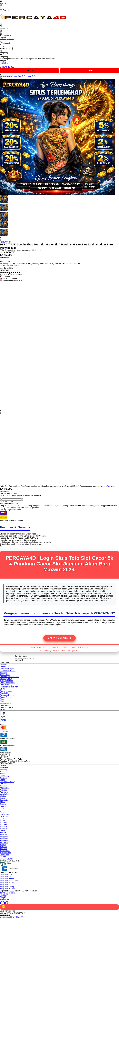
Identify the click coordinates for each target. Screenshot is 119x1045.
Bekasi (2, 774)
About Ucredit (5, 703)
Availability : (5, 278)
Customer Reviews (7, 695)
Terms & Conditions (8, 893)
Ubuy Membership (7, 683)
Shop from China (6, 884)
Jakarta (3, 765)
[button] (59, 35)
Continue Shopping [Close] (6, 76)
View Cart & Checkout (22, 76)
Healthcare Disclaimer (9, 687)
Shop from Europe (7, 889)
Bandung (3, 769)
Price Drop (4, 270)
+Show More (5, 755)
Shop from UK (5, 876)
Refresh (35, 76)
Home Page (5, 63)
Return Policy (5, 697)
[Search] (1, 32)
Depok (2, 780)
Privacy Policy (5, 895)
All (1, 24)
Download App (6, 691)
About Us (3, 665)
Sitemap (3, 673)
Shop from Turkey (7, 887)
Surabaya (4, 767)
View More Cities (7, 782)
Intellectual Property (8, 671)
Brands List (4, 693)
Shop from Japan (7, 878)
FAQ (2, 701)
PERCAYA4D (5, 242)
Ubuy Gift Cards (6, 707)
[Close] (1, 51)
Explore (4, 9)
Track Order (5, 675)
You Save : (4, 268)
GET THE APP (17, 917)
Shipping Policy (6, 679)
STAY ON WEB (5, 917)
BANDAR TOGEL (7, 67)
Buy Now (110, 486)
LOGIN (90, 71)
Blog (2, 699)
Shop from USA (6, 874)
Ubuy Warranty (6, 685)
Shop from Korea (7, 882)
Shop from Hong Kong (9, 880)
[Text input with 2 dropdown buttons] (9, 28)
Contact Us (4, 667)
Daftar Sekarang (59, 638)
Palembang (4, 776)
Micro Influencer (6, 681)
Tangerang (4, 778)
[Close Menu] (1, 5)
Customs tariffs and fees (9, 677)
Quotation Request (7, 669)
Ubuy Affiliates (5, 705)
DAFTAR (29, 71)
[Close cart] (12, 48)
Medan (3, 772)
